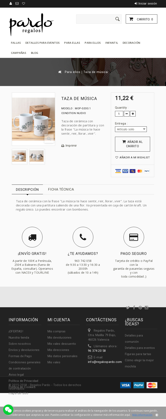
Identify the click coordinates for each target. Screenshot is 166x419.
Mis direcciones (58, 350)
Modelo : (67, 108)
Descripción (27, 189)
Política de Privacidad (23, 381)
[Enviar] (117, 19)
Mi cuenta (58, 319)
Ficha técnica (61, 189)
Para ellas (72, 43)
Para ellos (93, 43)
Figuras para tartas (138, 354)
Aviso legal (16, 375)
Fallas (16, 43)
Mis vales (53, 362)
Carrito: (144, 19)
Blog (34, 53)
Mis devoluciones (59, 337)
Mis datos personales (62, 356)
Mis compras (56, 331)
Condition (68, 113)
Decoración (131, 43)
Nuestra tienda (19, 337)
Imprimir (71, 145)
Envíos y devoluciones (24, 350)
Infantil (111, 43)
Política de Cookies (22, 387)
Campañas (18, 53)
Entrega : (122, 123)
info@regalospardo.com (105, 362)
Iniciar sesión (147, 3)
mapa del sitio (18, 393)
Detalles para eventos (42, 43)
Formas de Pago (20, 356)
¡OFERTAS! (16, 331)
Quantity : (122, 107)
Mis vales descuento (61, 344)
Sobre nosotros (20, 344)
